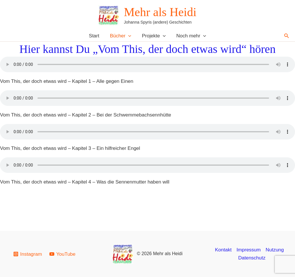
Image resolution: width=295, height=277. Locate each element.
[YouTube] (62, 254)
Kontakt (223, 250)
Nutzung (275, 250)
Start (95, 36)
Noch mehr (190, 35)
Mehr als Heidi (160, 12)
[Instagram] (27, 254)
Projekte (153, 35)
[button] (129, 35)
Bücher (121, 35)
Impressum (249, 250)
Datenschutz (252, 258)
